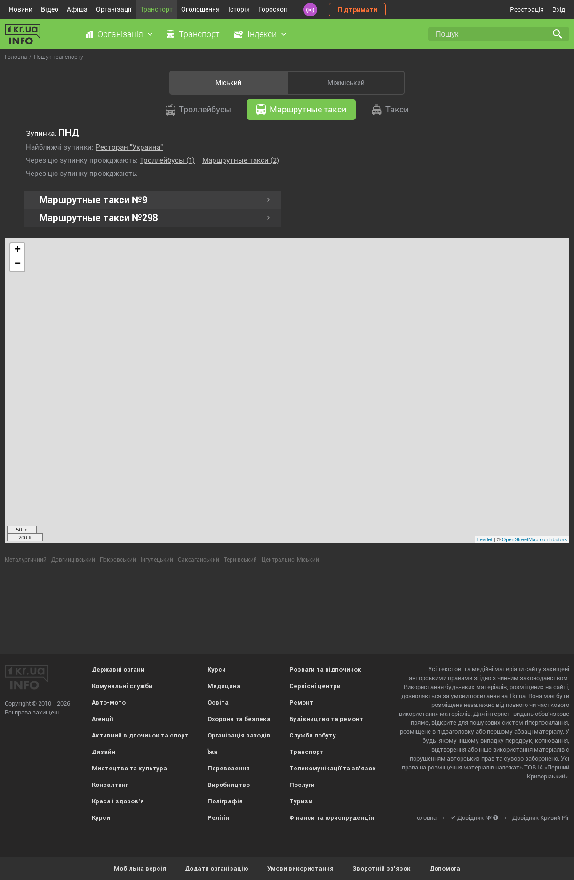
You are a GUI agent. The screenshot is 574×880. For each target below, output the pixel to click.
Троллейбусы (198, 110)
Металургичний (26, 559)
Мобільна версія (140, 868)
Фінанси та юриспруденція (331, 817)
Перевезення (228, 768)
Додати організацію (216, 868)
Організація (120, 34)
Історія (239, 9)
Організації (114, 9)
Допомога (445, 868)
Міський (228, 83)
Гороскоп (272, 9)
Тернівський (240, 559)
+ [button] (18, 250)
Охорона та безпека (239, 718)
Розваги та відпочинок (325, 669)
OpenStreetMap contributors (534, 539)
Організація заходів (239, 735)
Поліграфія (225, 801)
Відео (49, 9)
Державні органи (118, 669)
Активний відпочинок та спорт (140, 735)
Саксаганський (198, 559)
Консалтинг (110, 784)
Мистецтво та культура (129, 768)
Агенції (102, 718)
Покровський (118, 559)
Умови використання (300, 868)
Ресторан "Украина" (129, 147)
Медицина (223, 686)
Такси (390, 109)
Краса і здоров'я (118, 801)
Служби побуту (312, 735)
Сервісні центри (315, 686)
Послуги (302, 784)
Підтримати (357, 10)
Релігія (218, 817)
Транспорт (156, 9)
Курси (101, 817)
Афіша (77, 9)
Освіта (218, 702)
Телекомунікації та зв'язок (332, 768)
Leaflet (485, 539)
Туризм (301, 801)
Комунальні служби (122, 686)
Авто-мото (109, 702)
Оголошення (200, 9)
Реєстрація (527, 9)
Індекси (262, 34)
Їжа (212, 751)
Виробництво (228, 784)
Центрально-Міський (290, 559)
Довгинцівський (73, 559)
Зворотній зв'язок (381, 868)
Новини (20, 9)
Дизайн (103, 751)
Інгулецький (157, 559)
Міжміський (346, 83)
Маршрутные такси (301, 109)
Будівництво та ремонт (326, 718)
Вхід (558, 9)
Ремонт (301, 702)
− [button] (18, 264)
